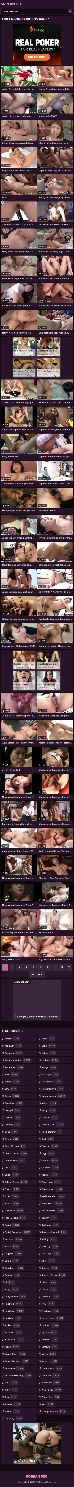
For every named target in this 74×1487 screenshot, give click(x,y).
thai (48, 1303)
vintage (49, 1346)
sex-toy (49, 1246)
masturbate (51, 1081)
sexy (48, 1260)
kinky (11, 1389)
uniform (50, 1325)
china (12, 1139)
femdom (14, 1239)
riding (49, 1239)
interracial (14, 1339)
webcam (50, 1375)
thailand (50, 1310)
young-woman (53, 1411)
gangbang (14, 1267)
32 (62, 967)
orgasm (49, 1146)
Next (41, 974)
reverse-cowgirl (54, 1232)
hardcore (14, 1310)
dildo (12, 1174)
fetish (12, 1246)
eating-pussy (16, 1182)
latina (48, 1053)
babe (12, 1074)
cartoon (13, 1117)
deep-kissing (15, 1146)
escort (12, 1203)
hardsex (13, 1318)
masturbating (52, 1088)
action (12, 1038)
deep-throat (16, 1153)
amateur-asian (18, 1060)
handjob (14, 1303)
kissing (13, 1404)
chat (11, 1131)
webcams (50, 1382)
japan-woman (17, 1361)
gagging (13, 1253)
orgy (48, 1153)
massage (50, 1074)
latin (48, 1045)
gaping (12, 1275)
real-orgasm (52, 1210)
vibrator (49, 1339)
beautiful (14, 1103)
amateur (14, 1053)
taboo (49, 1282)
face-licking (15, 1217)
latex (48, 1038)
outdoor (50, 1167)
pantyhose (51, 1182)
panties (49, 1174)
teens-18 (50, 1296)
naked (49, 1103)
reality (49, 1217)
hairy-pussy (15, 1296)
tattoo (49, 1289)
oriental (49, 1160)
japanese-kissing (18, 1375)
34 (32, 974)
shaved (49, 1267)
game (12, 1260)
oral (47, 1139)
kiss (11, 1396)
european (14, 1210)
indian (12, 1325)
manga (49, 1067)
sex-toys (50, 1253)
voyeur (49, 1361)
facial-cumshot (18, 1232)
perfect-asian (53, 1196)
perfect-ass (52, 1203)
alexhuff (13, 1045)
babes (12, 1081)
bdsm (12, 1096)
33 (69, 967)
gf (10, 1282)
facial (12, 1224)
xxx (47, 1404)
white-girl (50, 1396)
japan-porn (15, 1353)
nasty (48, 1110)
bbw (11, 1088)
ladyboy (14, 1418)
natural (49, 1117)
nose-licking (51, 1131)
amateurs (14, 1067)
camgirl (13, 1110)
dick (11, 1167)
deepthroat (15, 1160)
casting (13, 1124)
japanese (14, 1368)
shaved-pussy (53, 1275)
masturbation (53, 1096)
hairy (12, 1289)
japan (12, 1346)
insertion (13, 1332)
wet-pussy (51, 1389)
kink (11, 1382)
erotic (12, 1196)
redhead (50, 1224)
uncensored (52, 1318)
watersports (52, 1368)
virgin (48, 1353)
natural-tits (52, 1124)
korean (12, 1411)
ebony (12, 1189)
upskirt (49, 1332)
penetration (52, 1189)
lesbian (50, 1060)
